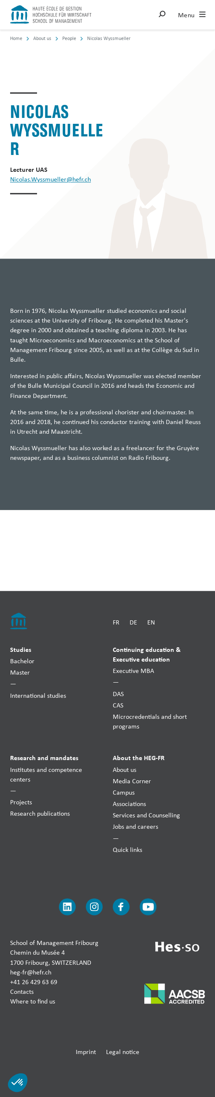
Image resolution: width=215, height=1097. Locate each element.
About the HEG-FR (139, 758)
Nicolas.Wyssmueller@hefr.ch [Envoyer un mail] (50, 179)
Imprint (86, 1051)
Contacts (22, 992)
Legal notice (122, 1051)
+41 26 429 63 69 (33, 981)
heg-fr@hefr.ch (30, 972)
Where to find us (32, 1001)
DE (133, 622)
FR (116, 622)
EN (151, 622)
